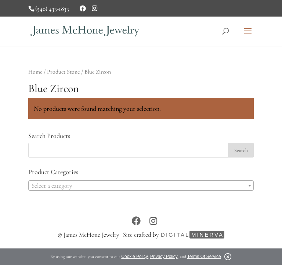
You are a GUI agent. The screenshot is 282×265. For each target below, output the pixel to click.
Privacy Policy (164, 256)
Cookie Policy (134, 256)
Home (35, 71)
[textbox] (141, 186)
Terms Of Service (204, 256)
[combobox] (141, 185)
